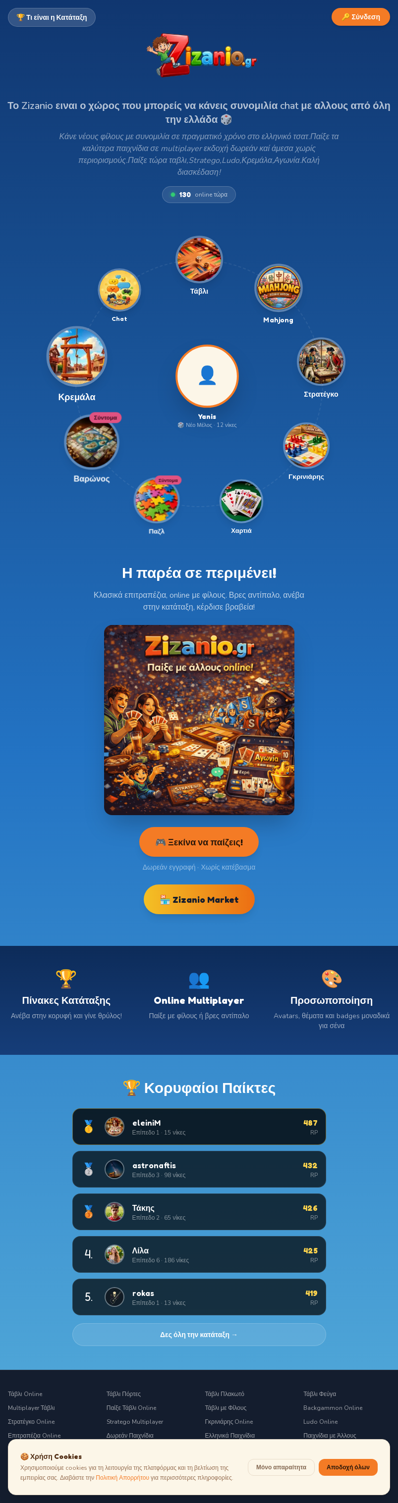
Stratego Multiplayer (135, 1422)
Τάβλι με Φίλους (226, 1408)
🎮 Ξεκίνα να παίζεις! (199, 841)
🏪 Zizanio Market (199, 899)
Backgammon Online (332, 1408)
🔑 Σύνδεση (360, 16)
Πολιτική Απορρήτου (122, 1488)
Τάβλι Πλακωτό (224, 1394)
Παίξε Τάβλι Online (132, 1408)
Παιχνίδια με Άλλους (329, 1436)
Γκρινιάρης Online (229, 1422)
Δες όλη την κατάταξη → (199, 1334)
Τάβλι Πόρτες (124, 1394)
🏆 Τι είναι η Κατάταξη (51, 17)
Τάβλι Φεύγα (319, 1394)
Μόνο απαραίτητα (281, 1477)
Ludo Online (320, 1422)
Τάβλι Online (25, 1394)
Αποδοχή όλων (348, 1477)
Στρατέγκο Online (31, 1422)
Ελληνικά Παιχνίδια (230, 1436)
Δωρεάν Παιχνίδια (130, 1436)
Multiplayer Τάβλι (31, 1408)
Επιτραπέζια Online (34, 1436)
